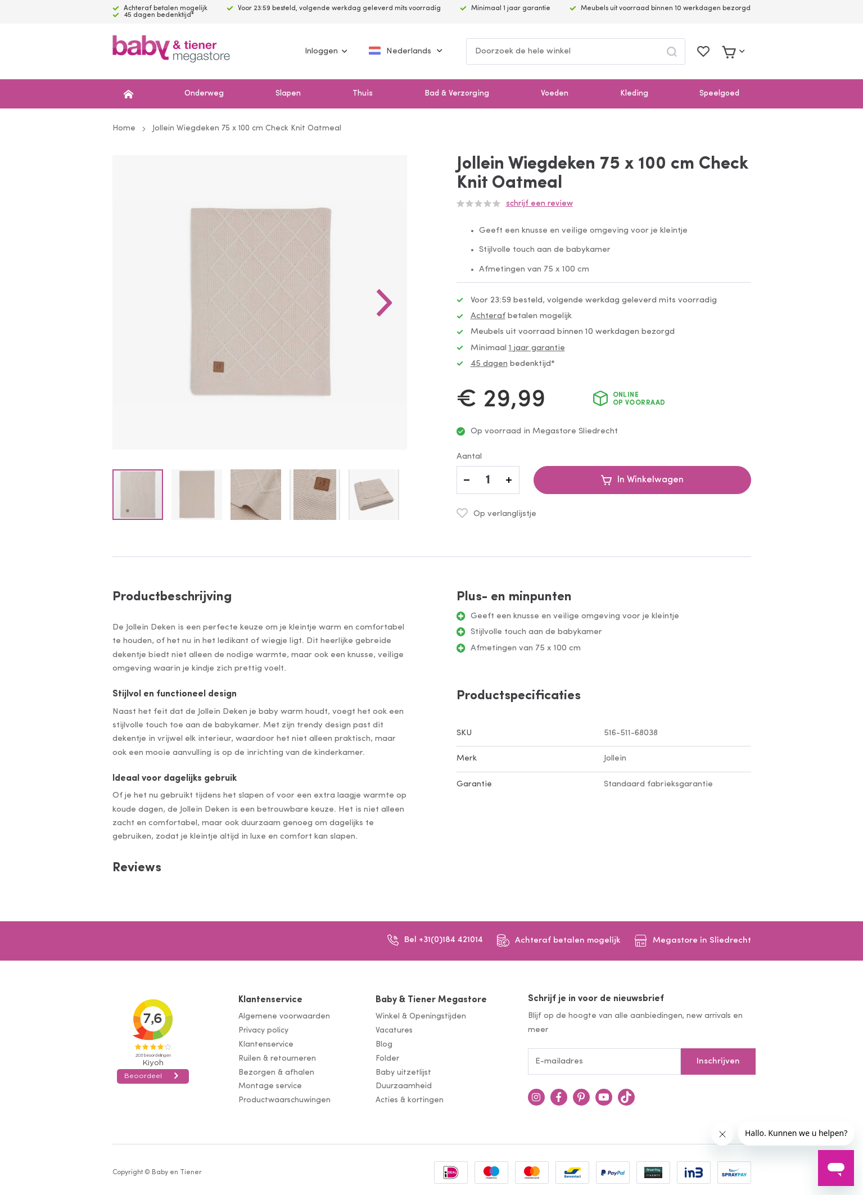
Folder (387, 1058)
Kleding (634, 93)
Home (123, 128)
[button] (384, 302)
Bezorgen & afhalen (276, 1073)
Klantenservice (270, 999)
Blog (384, 1044)
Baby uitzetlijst (403, 1073)
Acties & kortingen (410, 1100)
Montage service (270, 1086)
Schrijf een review (539, 204)
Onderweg (204, 93)
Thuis (363, 93)
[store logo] (171, 51)
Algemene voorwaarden (284, 1016)
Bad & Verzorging (456, 93)
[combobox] (576, 51)
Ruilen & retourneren (277, 1058)
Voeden (554, 93)
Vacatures (394, 1030)
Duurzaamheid (404, 1086)
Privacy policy (263, 1030)
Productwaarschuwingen (284, 1100)
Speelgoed (719, 93)
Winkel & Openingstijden (421, 1016)
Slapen (288, 93)
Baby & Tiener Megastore (431, 999)
